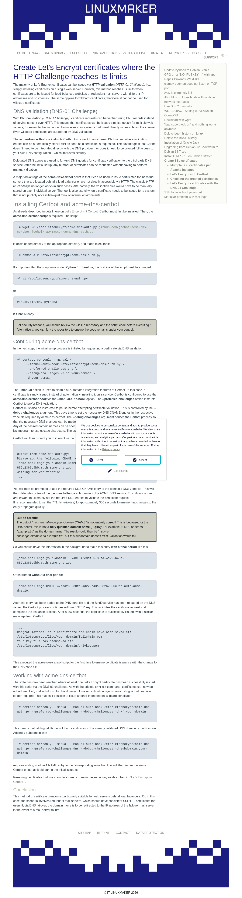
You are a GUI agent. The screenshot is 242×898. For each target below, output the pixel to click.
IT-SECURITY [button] (78, 53)
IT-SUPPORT (211, 55)
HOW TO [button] (157, 53)
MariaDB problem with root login (185, 197)
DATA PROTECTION (150, 832)
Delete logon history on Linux (183, 133)
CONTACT (123, 832)
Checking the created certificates (194, 178)
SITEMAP (84, 832)
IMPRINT (103, 832)
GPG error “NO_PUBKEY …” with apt (189, 74)
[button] (225, 55)
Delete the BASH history (180, 138)
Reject (99, 460)
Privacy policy (111, 449)
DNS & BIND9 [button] (53, 53)
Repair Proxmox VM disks (181, 79)
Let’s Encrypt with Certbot (189, 174)
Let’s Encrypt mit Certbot (81, 211)
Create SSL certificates (180, 160)
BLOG (196, 53)
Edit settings (121, 470)
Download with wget (177, 120)
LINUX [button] (33, 53)
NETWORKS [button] (177, 53)
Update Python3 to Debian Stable (186, 70)
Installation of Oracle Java (181, 142)
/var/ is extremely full (178, 92)
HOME (21, 53)
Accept (143, 460)
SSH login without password (183, 192)
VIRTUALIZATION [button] (105, 53)
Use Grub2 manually (178, 106)
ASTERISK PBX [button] (134, 53)
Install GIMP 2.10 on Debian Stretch (188, 156)
